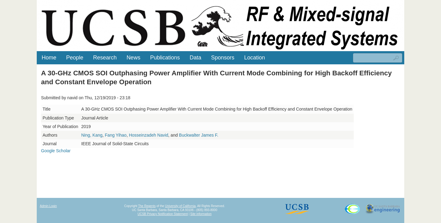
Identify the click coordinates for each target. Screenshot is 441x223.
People (74, 58)
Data (195, 58)
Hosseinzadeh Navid (148, 135)
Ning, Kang (91, 135)
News (133, 58)
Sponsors (222, 58)
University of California (180, 206)
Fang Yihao (115, 135)
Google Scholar (56, 150)
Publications (165, 58)
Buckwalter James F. (198, 135)
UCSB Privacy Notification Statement (163, 214)
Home (49, 58)
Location (254, 58)
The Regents (147, 206)
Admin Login (48, 206)
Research (105, 58)
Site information (200, 214)
